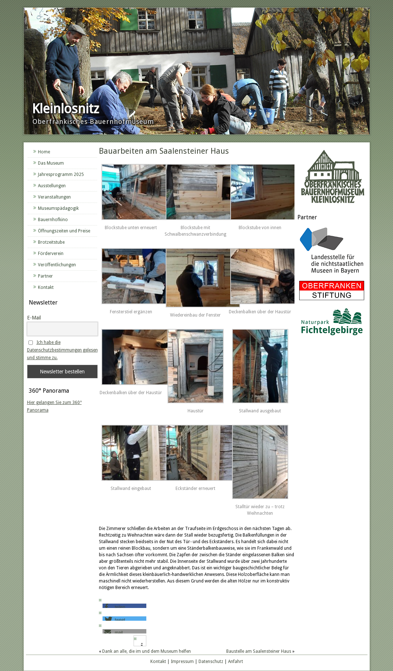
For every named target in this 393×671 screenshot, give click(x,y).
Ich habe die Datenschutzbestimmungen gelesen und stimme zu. (62, 350)
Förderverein (50, 253)
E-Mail (34, 318)
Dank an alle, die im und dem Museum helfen (146, 651)
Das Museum (51, 163)
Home (44, 151)
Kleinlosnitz (65, 109)
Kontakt (46, 287)
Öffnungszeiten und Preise (64, 231)
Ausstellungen (52, 185)
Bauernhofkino (53, 219)
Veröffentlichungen (57, 264)
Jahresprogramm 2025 (61, 174)
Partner (45, 276)
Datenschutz (211, 661)
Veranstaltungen (54, 197)
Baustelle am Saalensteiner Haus (258, 651)
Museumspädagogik (58, 208)
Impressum (182, 661)
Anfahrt (235, 661)
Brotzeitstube (51, 242)
